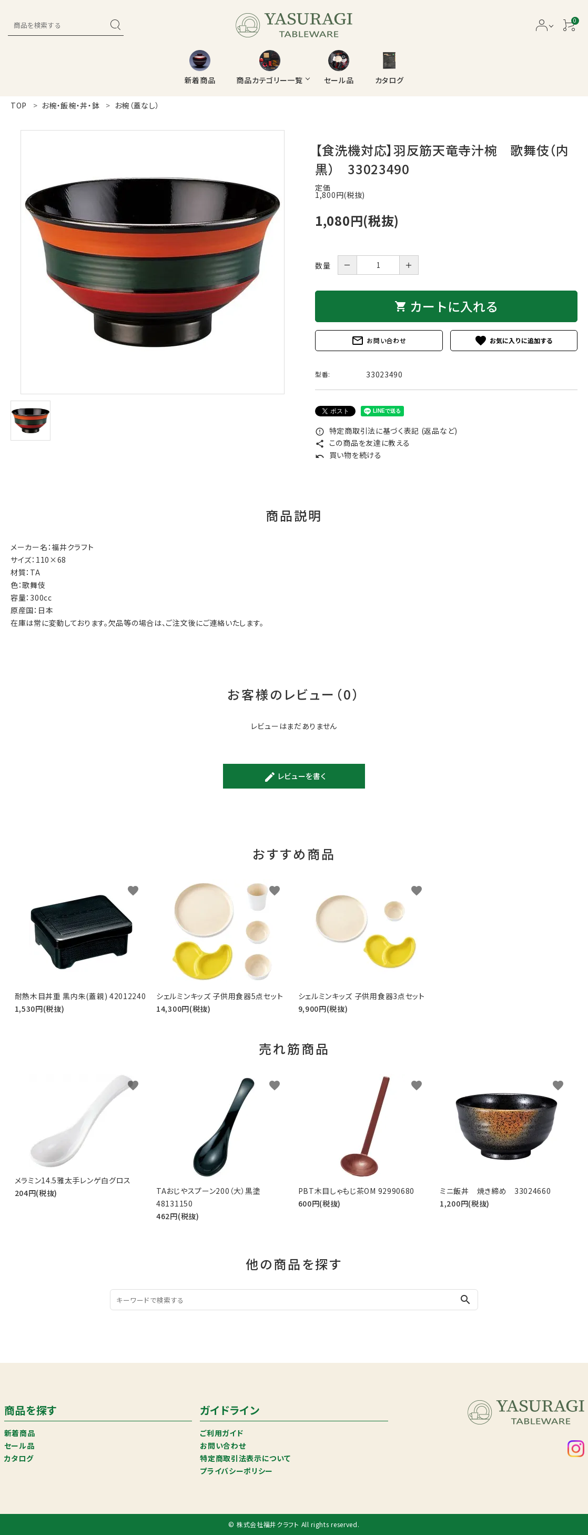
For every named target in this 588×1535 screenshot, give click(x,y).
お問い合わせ (378, 340)
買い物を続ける (348, 455)
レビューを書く (295, 777)
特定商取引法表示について (245, 1458)
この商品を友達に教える (362, 442)
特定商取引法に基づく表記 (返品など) (386, 430)
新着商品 (19, 1433)
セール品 (19, 1445)
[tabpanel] (152, 262)
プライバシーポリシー (236, 1471)
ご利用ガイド (221, 1433)
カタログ (19, 1458)
